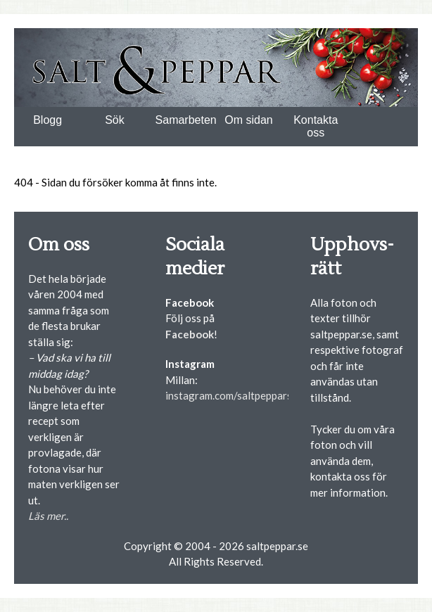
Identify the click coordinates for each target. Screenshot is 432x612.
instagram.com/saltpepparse (231, 395)
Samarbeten (185, 120)
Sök (115, 120)
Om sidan (248, 120)
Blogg (47, 120)
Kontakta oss (315, 126)
